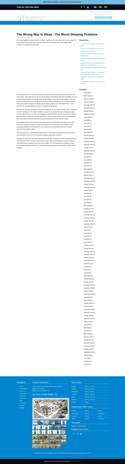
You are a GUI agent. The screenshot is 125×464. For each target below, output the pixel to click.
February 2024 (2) (89, 172)
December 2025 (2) (89, 105)
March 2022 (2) (88, 242)
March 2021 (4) (88, 276)
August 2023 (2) (88, 190)
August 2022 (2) (88, 227)
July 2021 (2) (87, 266)
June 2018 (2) (88, 361)
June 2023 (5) (88, 196)
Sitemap (22, 405)
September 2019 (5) (89, 318)
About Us (40, 23)
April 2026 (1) (87, 92)
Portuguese (75, 2)
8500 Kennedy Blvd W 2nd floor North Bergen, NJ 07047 (47, 386)
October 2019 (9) (88, 315)
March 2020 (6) (88, 300)
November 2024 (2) (89, 144)
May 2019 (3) (87, 327)
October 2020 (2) (88, 291)
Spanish (64, 2)
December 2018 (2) (89, 343)
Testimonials (85, 23)
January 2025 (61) (89, 138)
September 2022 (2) (89, 224)
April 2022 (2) (87, 239)
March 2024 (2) (88, 169)
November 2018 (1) (89, 346)
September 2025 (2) (89, 114)
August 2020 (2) (88, 297)
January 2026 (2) (88, 102)
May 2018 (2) (87, 364)
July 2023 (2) (87, 193)
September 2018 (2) (89, 352)
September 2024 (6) (89, 150)
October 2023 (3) (88, 184)
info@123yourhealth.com (43, 390)
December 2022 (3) (89, 214)
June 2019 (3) (88, 324)
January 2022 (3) (88, 248)
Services (49, 23)
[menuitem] (20, 23)
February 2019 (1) (89, 337)
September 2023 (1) (89, 187)
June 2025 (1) (88, 123)
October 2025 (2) (88, 111)
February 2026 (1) (89, 99)
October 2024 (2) (88, 147)
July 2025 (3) (87, 120)
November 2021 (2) (89, 254)
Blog (94, 23)
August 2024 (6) (88, 154)
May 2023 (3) (87, 199)
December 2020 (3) (89, 285)
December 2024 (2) (89, 141)
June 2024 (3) (88, 160)
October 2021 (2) (88, 257)
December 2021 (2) (89, 251)
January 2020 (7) (88, 306)
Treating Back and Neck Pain (88, 51)
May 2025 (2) (87, 126)
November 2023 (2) (89, 181)
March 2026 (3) (88, 96)
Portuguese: (84, 426)
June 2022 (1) (88, 233)
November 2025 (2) (89, 108)
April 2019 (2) (87, 331)
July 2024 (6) (87, 157)
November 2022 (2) (89, 218)
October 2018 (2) (88, 349)
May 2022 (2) (87, 236)
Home (20, 23)
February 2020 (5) (89, 303)
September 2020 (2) (89, 294)
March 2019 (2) (88, 334)
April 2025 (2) (87, 129)
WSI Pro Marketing (76, 461)
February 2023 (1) (89, 208)
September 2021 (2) (89, 260)
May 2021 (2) (87, 269)
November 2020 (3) (89, 288)
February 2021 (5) (89, 279)
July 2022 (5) (87, 230)
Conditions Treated (61, 23)
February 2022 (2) (89, 245)
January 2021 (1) (88, 282)
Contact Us (103, 23)
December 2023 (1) (89, 178)
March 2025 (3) (88, 132)
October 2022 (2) (88, 221)
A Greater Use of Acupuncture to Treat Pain (92, 48)
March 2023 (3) (88, 205)
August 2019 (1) (88, 321)
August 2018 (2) (88, 355)
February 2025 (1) (89, 135)
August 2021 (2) (88, 263)
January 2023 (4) (88, 211)
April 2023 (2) (87, 202)
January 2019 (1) (88, 340)
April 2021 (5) (87, 273)
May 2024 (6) (87, 163)
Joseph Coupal (20, 37)
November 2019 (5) (89, 312)
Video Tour (23, 398)
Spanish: (75, 426)
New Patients (29, 23)
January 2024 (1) (88, 175)
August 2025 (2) (88, 117)
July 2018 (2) (87, 358)
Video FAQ (23, 395)
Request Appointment (99, 17)
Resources (74, 23)
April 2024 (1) (87, 166)
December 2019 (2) (89, 309)
